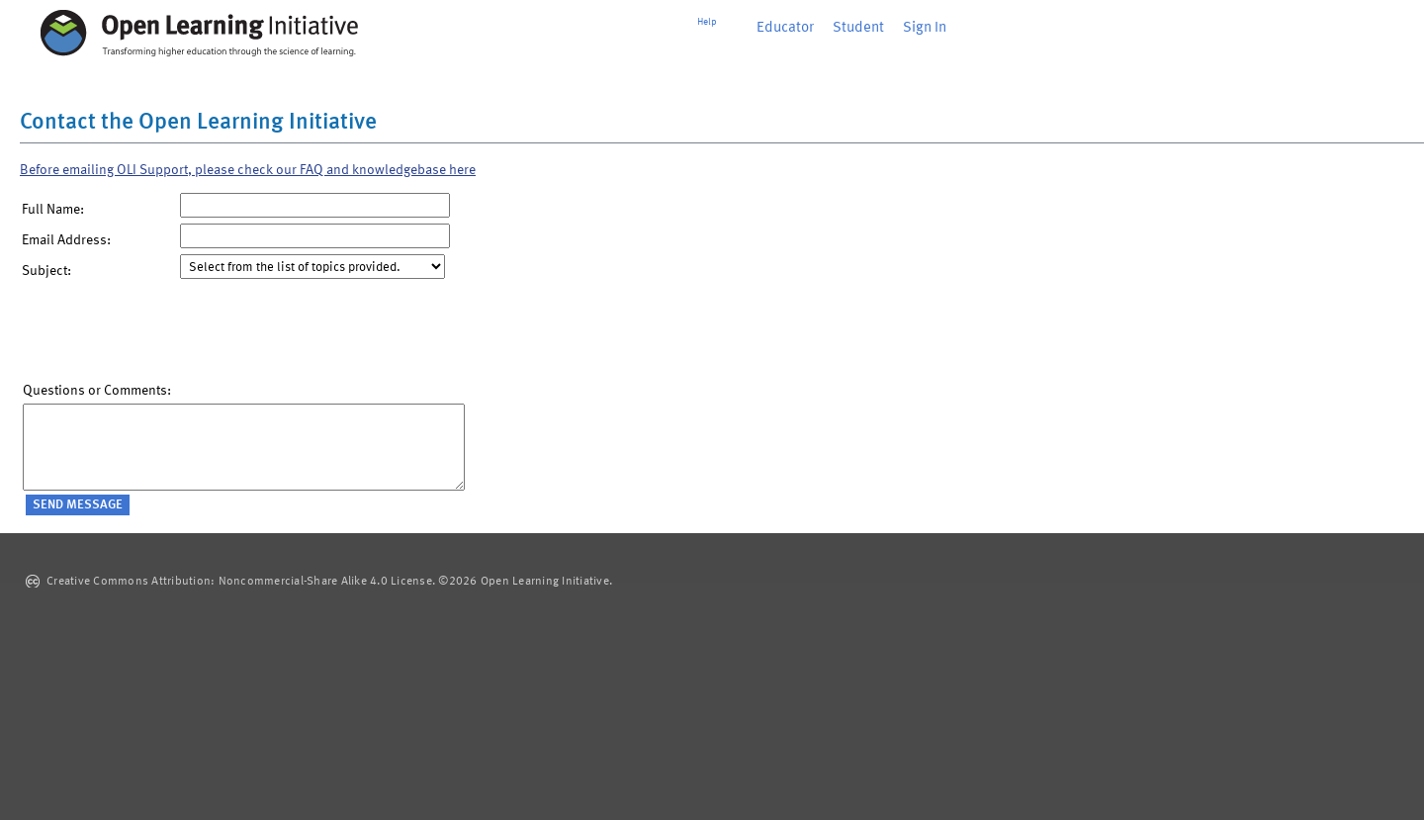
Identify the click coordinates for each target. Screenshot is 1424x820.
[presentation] (173, 335)
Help (707, 22)
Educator (785, 28)
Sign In (924, 28)
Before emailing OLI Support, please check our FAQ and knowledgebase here (248, 170)
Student (858, 28)
